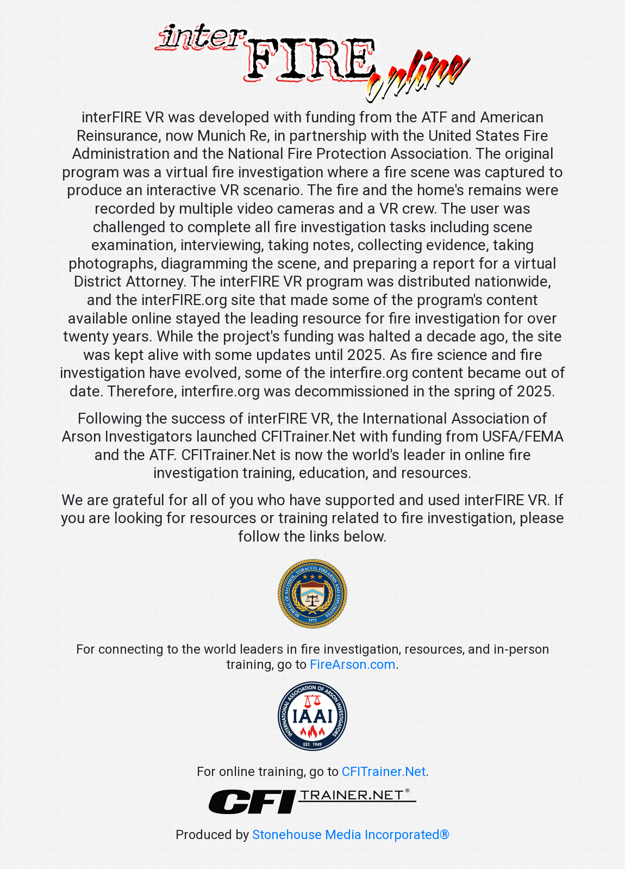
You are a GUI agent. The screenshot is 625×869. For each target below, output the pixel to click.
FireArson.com (353, 664)
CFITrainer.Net (384, 771)
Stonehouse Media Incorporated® (350, 834)
